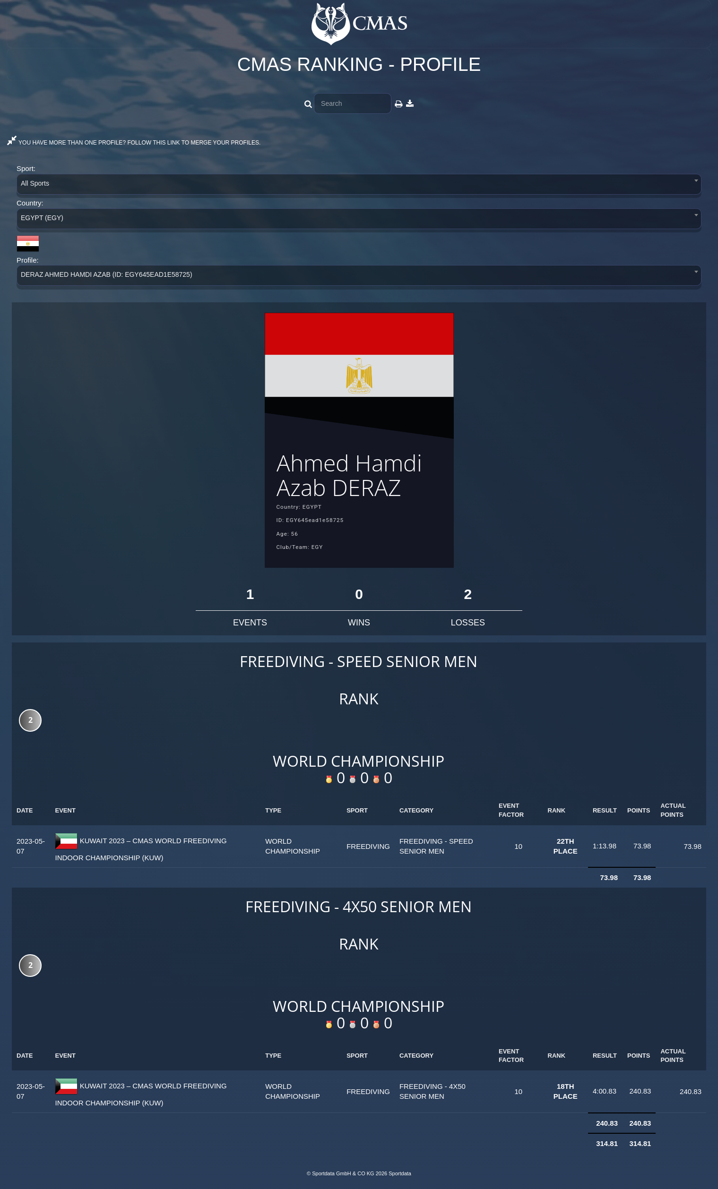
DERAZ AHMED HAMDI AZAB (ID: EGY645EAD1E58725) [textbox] (106, 274)
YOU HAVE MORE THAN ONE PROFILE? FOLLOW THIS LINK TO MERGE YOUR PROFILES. (133, 142)
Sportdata (400, 1173)
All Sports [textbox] (35, 183)
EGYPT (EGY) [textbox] (42, 218)
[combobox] (359, 186)
